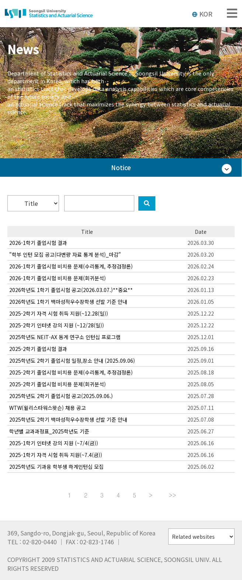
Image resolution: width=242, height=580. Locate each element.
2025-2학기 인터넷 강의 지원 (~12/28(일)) (56, 325)
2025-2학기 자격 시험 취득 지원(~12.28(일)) (58, 313)
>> (172, 495)
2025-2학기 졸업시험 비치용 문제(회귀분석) (57, 384)
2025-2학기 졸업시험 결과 (38, 348)
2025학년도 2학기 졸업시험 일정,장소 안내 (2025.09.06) (72, 360)
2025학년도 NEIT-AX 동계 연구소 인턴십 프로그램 (65, 337)
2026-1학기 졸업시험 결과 (38, 242)
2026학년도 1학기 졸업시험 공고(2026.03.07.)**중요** (71, 289)
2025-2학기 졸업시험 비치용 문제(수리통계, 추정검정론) (71, 372)
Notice (121, 167)
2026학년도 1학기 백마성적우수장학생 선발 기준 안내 (68, 301)
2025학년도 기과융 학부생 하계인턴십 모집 (56, 466)
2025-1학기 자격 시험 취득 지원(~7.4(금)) (55, 454)
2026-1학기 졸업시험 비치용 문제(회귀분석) (57, 278)
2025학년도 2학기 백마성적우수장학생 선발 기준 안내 (68, 419)
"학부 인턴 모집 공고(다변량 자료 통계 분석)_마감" (65, 254)
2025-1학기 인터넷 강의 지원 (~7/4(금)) (53, 443)
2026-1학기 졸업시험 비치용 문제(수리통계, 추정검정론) (71, 266)
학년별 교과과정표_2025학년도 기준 (49, 431)
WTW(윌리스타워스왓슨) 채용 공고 (47, 407)
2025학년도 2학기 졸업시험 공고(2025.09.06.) (61, 396)
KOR (202, 13)
